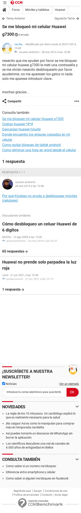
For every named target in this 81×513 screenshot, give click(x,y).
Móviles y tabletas (37, 9)
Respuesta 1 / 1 (13, 172)
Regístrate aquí (22, 490)
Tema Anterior (15, 18)
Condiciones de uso (55, 490)
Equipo (38, 490)
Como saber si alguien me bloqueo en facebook (37, 478)
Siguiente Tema (64, 18)
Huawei (60, 9)
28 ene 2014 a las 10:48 (55, 52)
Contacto (46, 494)
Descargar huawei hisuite (21, 129)
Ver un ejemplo (69, 384)
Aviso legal (61, 494)
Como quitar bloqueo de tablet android (31, 145)
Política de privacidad (26, 494)
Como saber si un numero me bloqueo (31, 466)
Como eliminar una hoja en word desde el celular (39, 150)
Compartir (14, 101)
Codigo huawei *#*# (17, 124)
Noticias (9, 384)
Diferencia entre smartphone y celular (31, 472)
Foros (16, 9)
